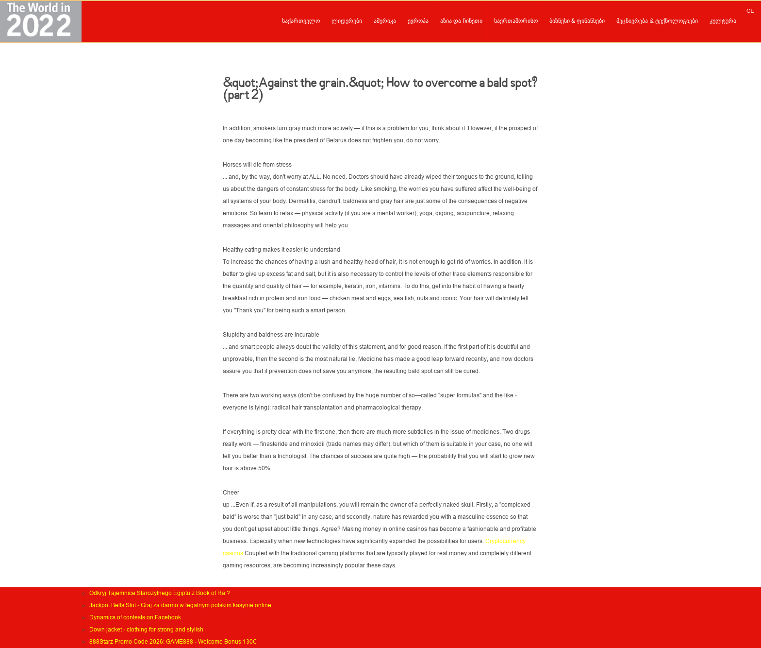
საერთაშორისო (516, 20)
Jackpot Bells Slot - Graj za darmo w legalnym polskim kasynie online (180, 605)
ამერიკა (385, 20)
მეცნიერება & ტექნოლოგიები (657, 20)
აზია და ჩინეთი (461, 20)
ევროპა (418, 20)
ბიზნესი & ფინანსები (577, 20)
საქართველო (301, 20)
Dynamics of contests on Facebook (135, 617)
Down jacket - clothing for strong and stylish (146, 629)
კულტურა (723, 20)
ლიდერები (346, 20)
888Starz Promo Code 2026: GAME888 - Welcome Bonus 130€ (172, 641)
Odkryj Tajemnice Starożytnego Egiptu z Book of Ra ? (159, 593)
